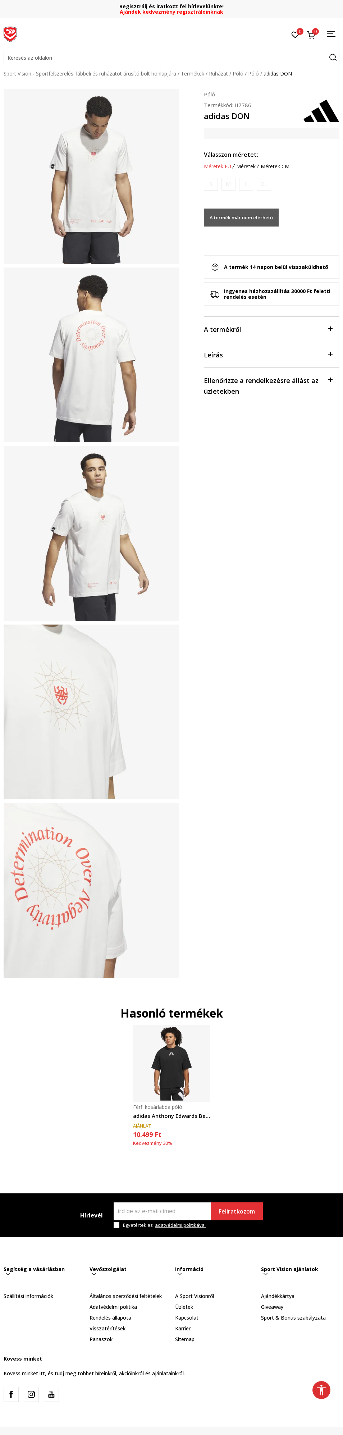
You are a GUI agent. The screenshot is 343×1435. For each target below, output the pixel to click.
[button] (171, 58)
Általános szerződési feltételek (126, 1296)
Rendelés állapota (110, 1317)
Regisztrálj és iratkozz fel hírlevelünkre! (171, 6)
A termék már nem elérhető (241, 217)
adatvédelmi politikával (180, 1225)
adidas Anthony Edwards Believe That (171, 1115)
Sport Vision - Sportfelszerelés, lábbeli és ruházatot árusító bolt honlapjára (90, 73)
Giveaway (272, 1306)
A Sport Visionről (194, 1296)
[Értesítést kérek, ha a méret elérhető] (211, 184)
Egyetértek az (164, 1225)
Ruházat (218, 73)
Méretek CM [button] (275, 166)
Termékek (192, 73)
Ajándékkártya (277, 1296)
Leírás (268, 354)
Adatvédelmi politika (113, 1306)
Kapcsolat (186, 1317)
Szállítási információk (28, 1296)
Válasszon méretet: (231, 154)
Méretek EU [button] (217, 166)
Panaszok (101, 1339)
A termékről (268, 329)
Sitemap (185, 1339)
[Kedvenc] (295, 34)
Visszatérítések (107, 1328)
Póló (238, 73)
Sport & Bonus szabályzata (293, 1317)
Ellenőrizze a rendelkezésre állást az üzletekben (268, 385)
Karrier (183, 1328)
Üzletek (184, 1306)
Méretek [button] (246, 166)
